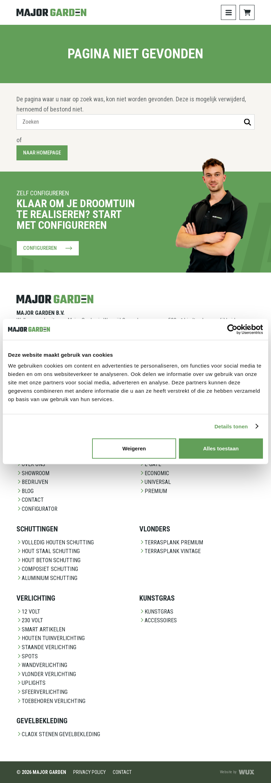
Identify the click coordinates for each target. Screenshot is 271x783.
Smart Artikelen (40, 629)
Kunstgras (156, 611)
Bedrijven (32, 482)
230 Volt (29, 620)
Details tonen (231, 426)
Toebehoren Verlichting (50, 701)
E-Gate (150, 464)
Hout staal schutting (48, 551)
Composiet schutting (47, 569)
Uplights (31, 683)
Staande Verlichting (46, 647)
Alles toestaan (221, 448)
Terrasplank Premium (171, 542)
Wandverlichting (41, 665)
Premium (153, 491)
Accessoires (158, 620)
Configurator (36, 509)
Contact (30, 499)
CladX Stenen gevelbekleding (58, 734)
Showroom (32, 473)
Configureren (47, 248)
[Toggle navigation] (228, 12)
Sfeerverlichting (42, 692)
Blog (25, 491)
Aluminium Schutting (46, 578)
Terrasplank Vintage (170, 551)
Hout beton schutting (48, 560)
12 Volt (28, 611)
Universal (155, 482)
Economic (154, 473)
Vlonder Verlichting (46, 674)
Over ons (30, 464)
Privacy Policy (89, 772)
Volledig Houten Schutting (55, 542)
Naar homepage (42, 153)
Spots (27, 656)
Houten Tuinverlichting (50, 638)
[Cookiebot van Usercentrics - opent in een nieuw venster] (232, 329)
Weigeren (134, 448)
